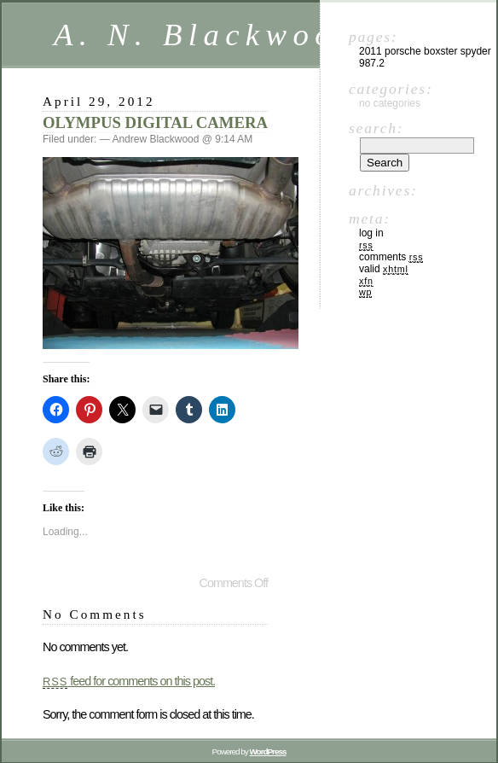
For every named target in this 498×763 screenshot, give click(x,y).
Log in (371, 233)
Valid (383, 269)
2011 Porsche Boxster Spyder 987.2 (425, 57)
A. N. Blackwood (206, 34)
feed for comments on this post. (129, 681)
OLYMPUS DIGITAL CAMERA (155, 122)
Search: (376, 128)
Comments (391, 257)
